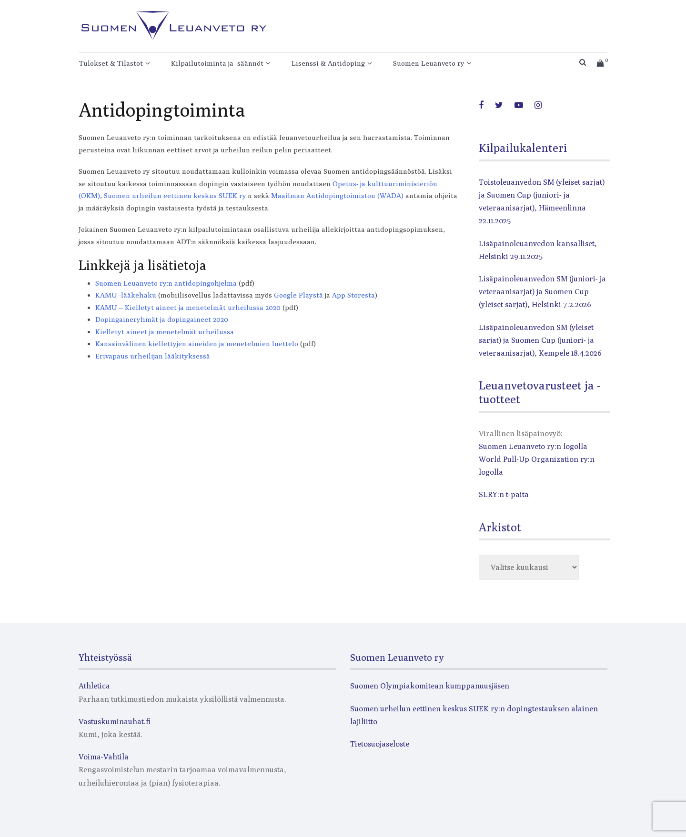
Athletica (94, 685)
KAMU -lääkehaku (125, 295)
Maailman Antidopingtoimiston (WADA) (337, 195)
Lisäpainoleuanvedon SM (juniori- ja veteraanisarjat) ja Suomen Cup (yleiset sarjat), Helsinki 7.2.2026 (542, 291)
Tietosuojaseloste (379, 743)
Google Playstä (298, 295)
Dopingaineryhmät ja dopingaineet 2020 (161, 319)
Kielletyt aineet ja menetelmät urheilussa (164, 332)
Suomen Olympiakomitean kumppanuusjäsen (429, 685)
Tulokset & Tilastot (111, 63)
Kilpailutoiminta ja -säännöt (217, 63)
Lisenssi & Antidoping (328, 63)
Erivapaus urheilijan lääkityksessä (152, 356)
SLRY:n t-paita (504, 494)
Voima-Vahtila (104, 756)
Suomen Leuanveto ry (428, 63)
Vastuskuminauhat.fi (115, 721)
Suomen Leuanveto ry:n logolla (533, 446)
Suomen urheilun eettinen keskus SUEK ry (175, 195)
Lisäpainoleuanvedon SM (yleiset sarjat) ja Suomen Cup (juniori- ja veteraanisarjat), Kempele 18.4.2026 (540, 340)
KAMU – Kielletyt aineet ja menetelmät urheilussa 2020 (188, 307)
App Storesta (353, 295)
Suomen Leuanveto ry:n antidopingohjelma (166, 283)
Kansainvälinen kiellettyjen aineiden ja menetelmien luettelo (196, 343)
